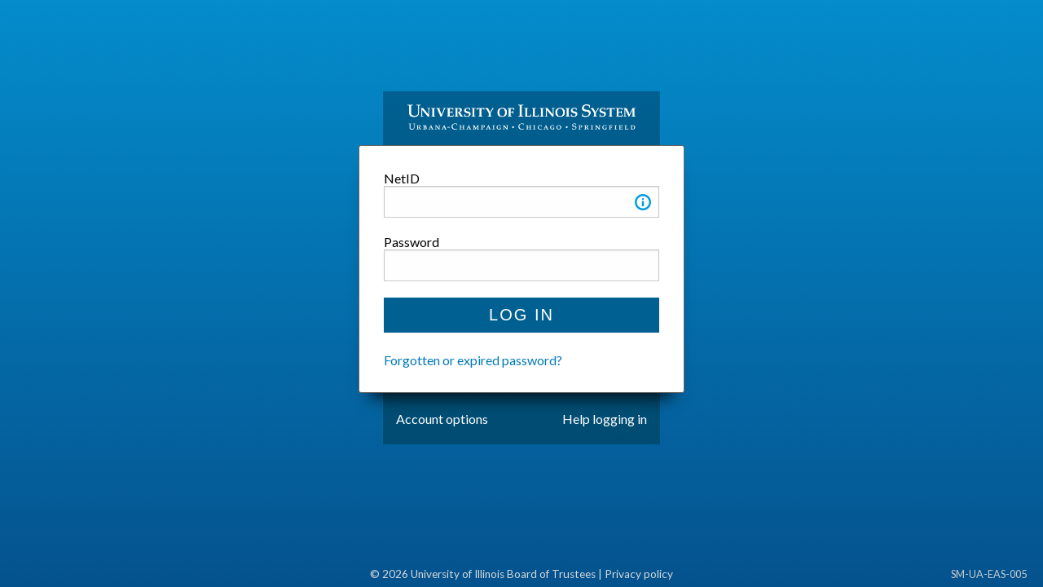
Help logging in (604, 418)
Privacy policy (639, 573)
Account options (442, 418)
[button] (643, 205)
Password (411, 241)
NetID (402, 178)
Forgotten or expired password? (473, 360)
